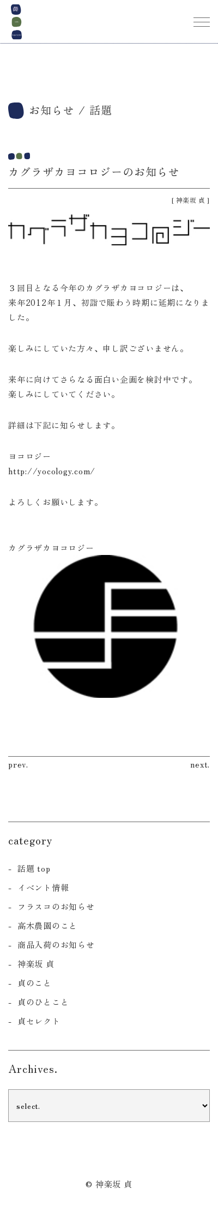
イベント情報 (43, 887)
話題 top (34, 868)
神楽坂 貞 (190, 199)
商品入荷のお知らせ (56, 944)
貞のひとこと (43, 1001)
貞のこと (34, 982)
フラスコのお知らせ (56, 906)
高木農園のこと (47, 925)
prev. (18, 764)
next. (200, 764)
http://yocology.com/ (51, 470)
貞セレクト (38, 1021)
